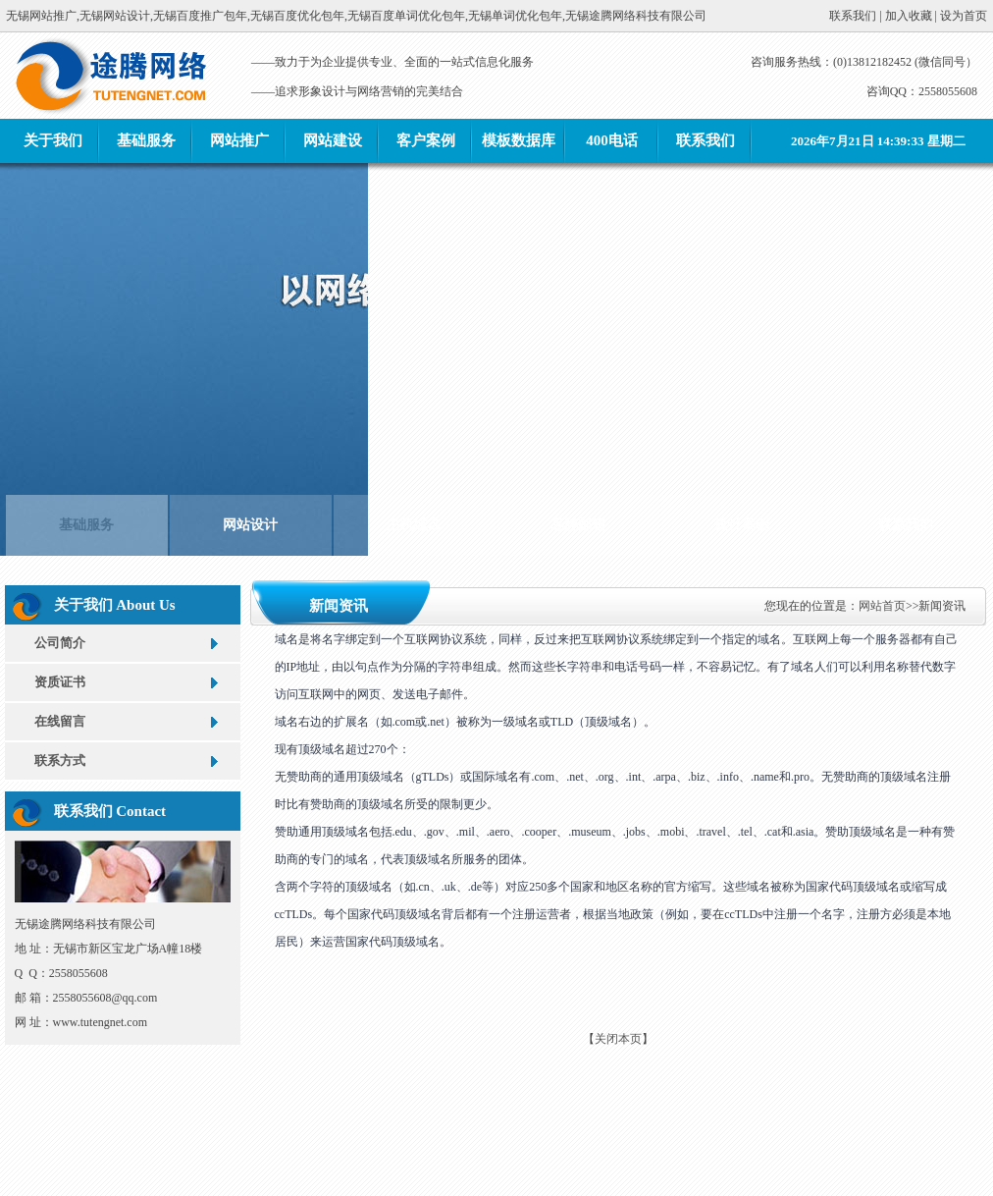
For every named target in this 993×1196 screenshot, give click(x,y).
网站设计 (250, 514)
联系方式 (59, 760)
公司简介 (59, 642)
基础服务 (146, 140)
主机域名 (414, 514)
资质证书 (59, 682)
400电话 (612, 140)
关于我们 (53, 140)
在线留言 (59, 721)
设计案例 (741, 514)
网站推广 (239, 140)
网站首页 (882, 606)
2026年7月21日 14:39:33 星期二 (878, 141)
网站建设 (332, 140)
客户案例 (425, 140)
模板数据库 (518, 140)
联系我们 (705, 140)
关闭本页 (618, 1039)
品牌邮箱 (577, 514)
